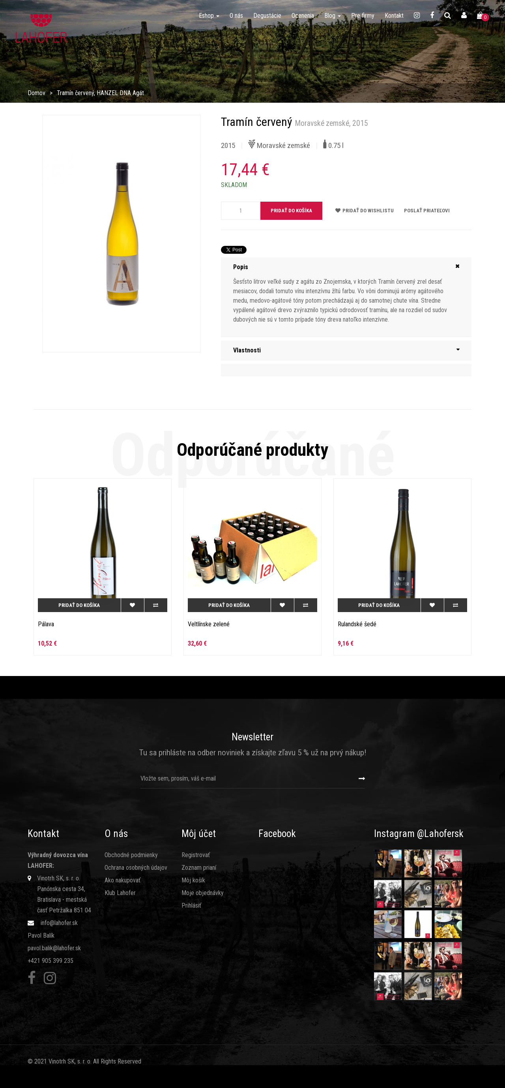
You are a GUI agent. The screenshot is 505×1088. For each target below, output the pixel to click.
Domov (36, 93)
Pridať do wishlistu (364, 210)
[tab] (346, 267)
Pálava (46, 624)
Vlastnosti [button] (247, 350)
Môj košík (193, 880)
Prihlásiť (191, 905)
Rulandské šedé (357, 624)
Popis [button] (240, 267)
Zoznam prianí (198, 867)
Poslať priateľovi (427, 210)
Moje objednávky (202, 893)
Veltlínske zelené (209, 624)
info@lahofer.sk (59, 923)
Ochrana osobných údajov (136, 867)
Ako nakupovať (122, 880)
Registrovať (195, 855)
